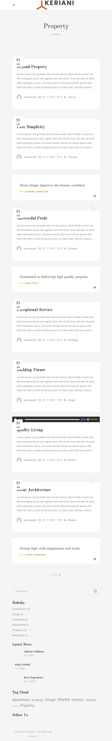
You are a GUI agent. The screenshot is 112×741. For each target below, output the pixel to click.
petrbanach (27, 97)
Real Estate (18, 635)
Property (17, 630)
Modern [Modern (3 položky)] (15, 706)
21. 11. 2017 (47, 97)
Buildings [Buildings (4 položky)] (37, 700)
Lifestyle (72, 157)
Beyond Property (32, 67)
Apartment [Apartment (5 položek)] (21, 699)
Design (72, 400)
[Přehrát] (16, 419)
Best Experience (33, 677)
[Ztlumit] (88, 419)
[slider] (52, 419)
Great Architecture (34, 490)
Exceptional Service (34, 310)
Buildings (73, 340)
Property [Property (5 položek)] (27, 705)
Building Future (31, 370)
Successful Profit (32, 218)
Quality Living (30, 430)
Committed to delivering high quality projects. (54, 277)
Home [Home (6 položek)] (64, 699)
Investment (18, 619)
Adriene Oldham (34, 651)
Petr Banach (29, 731)
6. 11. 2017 (29, 655)
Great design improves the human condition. (52, 185)
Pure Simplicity (31, 127)
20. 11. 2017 (29, 681)
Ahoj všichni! (22, 664)
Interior (72, 97)
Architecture (19, 609)
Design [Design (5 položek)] (50, 699)
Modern (72, 460)
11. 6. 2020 (20, 668)
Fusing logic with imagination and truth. (50, 548)
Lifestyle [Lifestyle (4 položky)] (90, 700)
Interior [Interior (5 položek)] (77, 699)
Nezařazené (19, 624)
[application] (56, 419)
